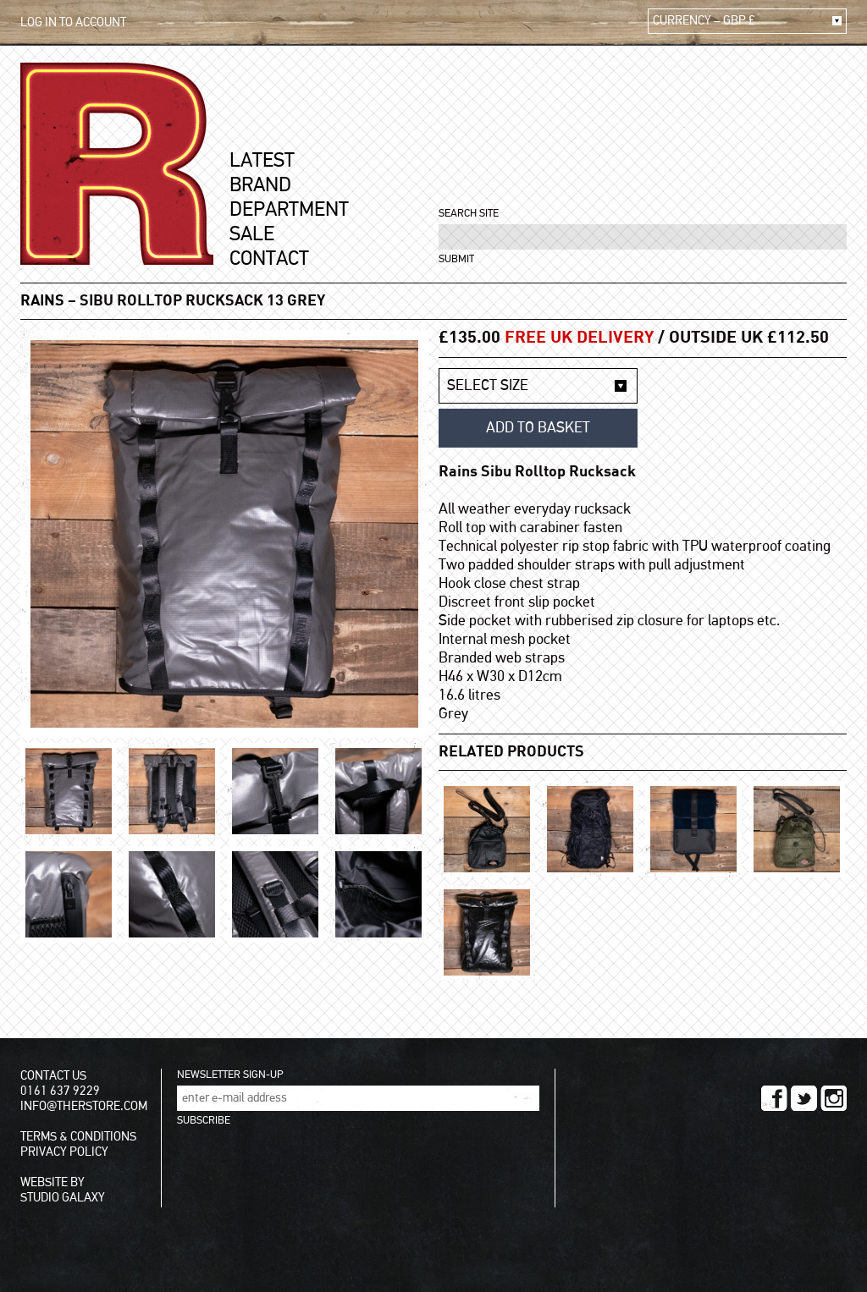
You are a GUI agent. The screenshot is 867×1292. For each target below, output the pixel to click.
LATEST (262, 161)
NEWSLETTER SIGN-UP (230, 1074)
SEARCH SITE (469, 213)
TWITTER (804, 1098)
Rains (42, 301)
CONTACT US (53, 1075)
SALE (251, 234)
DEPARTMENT (289, 210)
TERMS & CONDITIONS (78, 1136)
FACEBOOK (774, 1098)
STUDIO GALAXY (62, 1197)
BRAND (260, 185)
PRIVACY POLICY (64, 1152)
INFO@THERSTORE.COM (83, 1106)
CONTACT (269, 259)
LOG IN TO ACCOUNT (73, 22)
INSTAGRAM (833, 1098)
